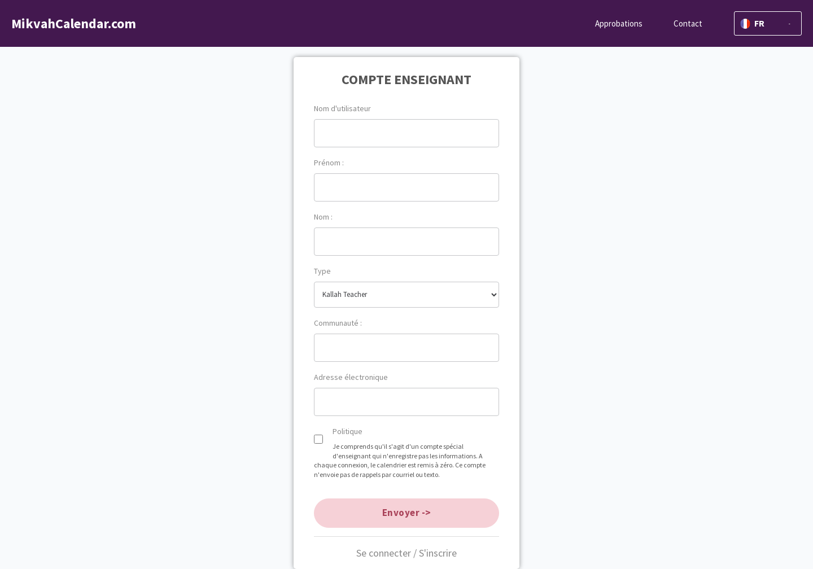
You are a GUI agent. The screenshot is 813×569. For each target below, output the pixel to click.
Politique (347, 431)
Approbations (618, 23)
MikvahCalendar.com (73, 23)
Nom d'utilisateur (342, 108)
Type (322, 271)
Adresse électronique (351, 377)
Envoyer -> (406, 512)
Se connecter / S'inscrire (406, 552)
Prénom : (329, 162)
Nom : (323, 217)
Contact (688, 23)
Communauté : (338, 323)
